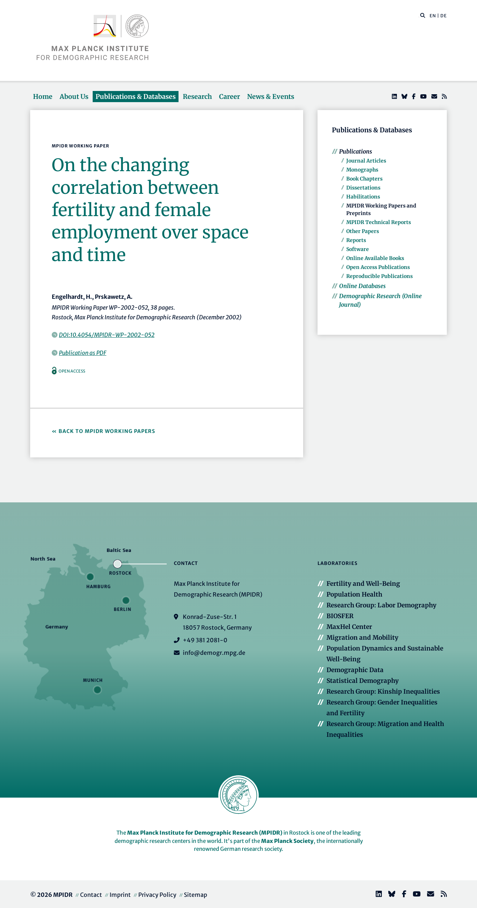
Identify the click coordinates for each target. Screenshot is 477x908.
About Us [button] (74, 96)
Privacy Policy (157, 894)
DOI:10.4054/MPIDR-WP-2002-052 (106, 334)
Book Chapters (364, 178)
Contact (91, 894)
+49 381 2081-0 (205, 640)
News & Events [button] (270, 96)
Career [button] (229, 96)
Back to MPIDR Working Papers (107, 431)
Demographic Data (355, 670)
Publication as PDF (82, 352)
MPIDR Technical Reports (378, 222)
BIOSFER (340, 616)
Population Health (354, 594)
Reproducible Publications (379, 276)
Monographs (362, 169)
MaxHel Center (349, 627)
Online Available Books (375, 258)
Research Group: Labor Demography (381, 605)
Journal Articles (366, 161)
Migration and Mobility (362, 638)
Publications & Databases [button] (136, 96)
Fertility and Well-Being (363, 584)
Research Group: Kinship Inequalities (383, 691)
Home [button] (42, 96)
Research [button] (197, 96)
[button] (422, 15)
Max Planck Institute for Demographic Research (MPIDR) (204, 832)
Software (357, 249)
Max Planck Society (287, 841)
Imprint (120, 894)
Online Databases (362, 285)
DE (443, 15)
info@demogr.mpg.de (214, 652)
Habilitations (363, 196)
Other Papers (362, 231)
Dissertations (363, 187)
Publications (355, 151)
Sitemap (195, 894)
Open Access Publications (378, 267)
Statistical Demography (363, 681)
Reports (356, 240)
